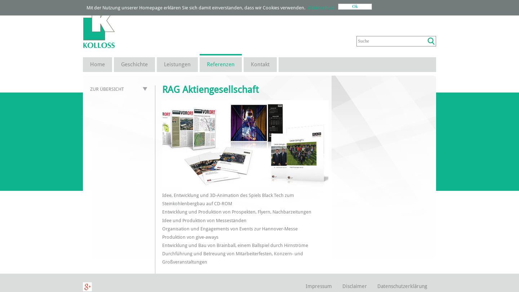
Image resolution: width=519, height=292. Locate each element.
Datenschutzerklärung (402, 286)
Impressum (319, 286)
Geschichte (134, 64)
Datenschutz (321, 7)
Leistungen (177, 64)
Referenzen (221, 64)
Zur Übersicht (107, 89)
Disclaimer (354, 286)
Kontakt (260, 64)
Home (97, 64)
